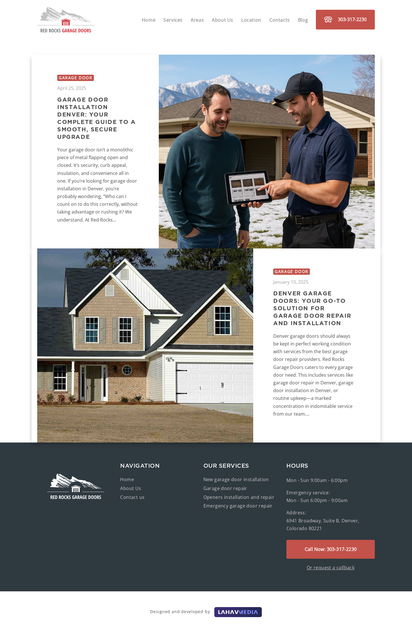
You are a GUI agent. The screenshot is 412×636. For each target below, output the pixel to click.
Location (251, 20)
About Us (222, 20)
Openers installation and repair (238, 497)
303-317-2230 (345, 19)
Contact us (132, 497)
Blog (303, 20)
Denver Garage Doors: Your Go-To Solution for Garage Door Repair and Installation (312, 308)
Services (173, 20)
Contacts (279, 20)
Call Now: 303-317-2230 (331, 549)
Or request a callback (330, 567)
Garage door (75, 77)
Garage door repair (225, 488)
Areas (197, 20)
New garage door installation (236, 479)
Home (148, 20)
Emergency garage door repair (238, 506)
